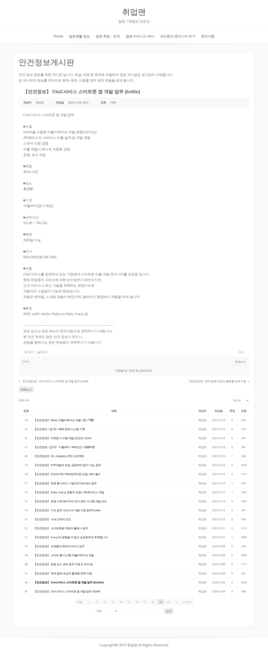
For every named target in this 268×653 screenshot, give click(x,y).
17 (144, 602)
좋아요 (29, 352)
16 (136, 602)
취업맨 (134, 11)
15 (128, 602)
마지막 (185, 602)
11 (96, 602)
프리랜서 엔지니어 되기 (177, 36)
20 (168, 602)
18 (152, 602)
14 (120, 602)
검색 (168, 611)
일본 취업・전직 (108, 36)
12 (104, 602)
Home (58, 36)
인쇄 (241, 352)
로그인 (140, 370)
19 (160, 602)
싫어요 (42, 352)
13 (112, 602)
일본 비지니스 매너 (140, 36)
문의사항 (208, 36)
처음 (81, 602)
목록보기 (26, 389)
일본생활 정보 (79, 36)
